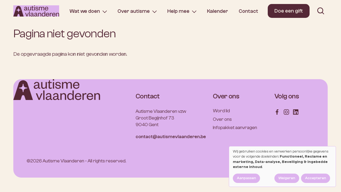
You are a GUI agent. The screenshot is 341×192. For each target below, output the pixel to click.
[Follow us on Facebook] (277, 112)
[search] (321, 11)
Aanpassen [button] (246, 178)
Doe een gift (288, 11)
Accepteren (315, 178)
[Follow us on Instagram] (286, 112)
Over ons (222, 119)
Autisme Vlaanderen (63, 161)
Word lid (221, 111)
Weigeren (286, 178)
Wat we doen (85, 11)
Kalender (217, 11)
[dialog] (282, 166)
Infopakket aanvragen (235, 127)
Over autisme (133, 11)
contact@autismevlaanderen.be (171, 136)
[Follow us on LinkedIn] (295, 112)
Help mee (178, 11)
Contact (248, 11)
